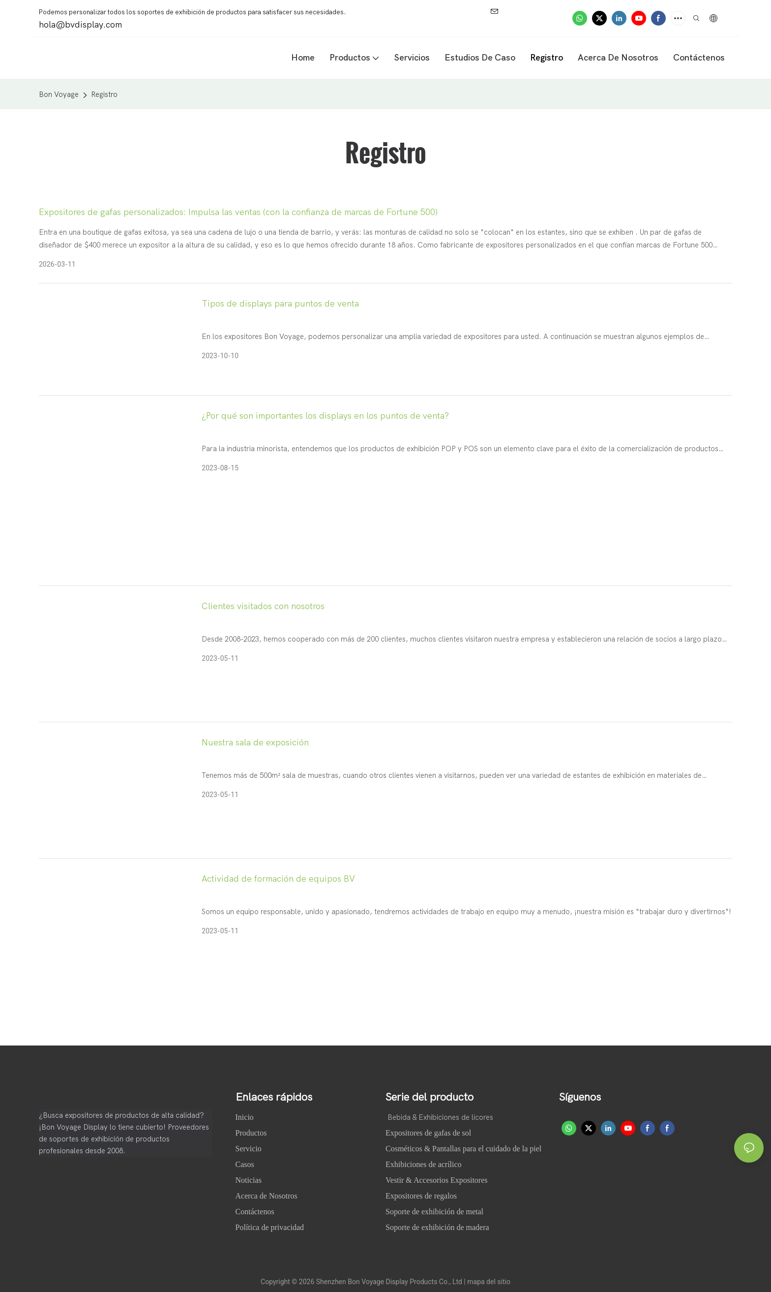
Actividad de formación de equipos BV (278, 879)
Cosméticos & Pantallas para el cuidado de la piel (463, 1148)
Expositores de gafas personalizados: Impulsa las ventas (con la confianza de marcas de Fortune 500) (238, 212)
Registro (104, 94)
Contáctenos (255, 1211)
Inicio (246, 1117)
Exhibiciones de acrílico (424, 1164)
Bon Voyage (59, 94)
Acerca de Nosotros (267, 1196)
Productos (251, 1133)
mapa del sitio (488, 1282)
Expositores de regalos (421, 1196)
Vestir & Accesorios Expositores (437, 1180)
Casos (246, 1164)
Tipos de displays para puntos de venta (280, 304)
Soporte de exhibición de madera (437, 1227)
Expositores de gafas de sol (428, 1133)
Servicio (249, 1148)
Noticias (250, 1180)
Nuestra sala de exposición (255, 743)
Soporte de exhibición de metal (434, 1211)
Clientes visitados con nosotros (263, 606)
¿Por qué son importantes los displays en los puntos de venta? (325, 416)
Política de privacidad (270, 1227)
